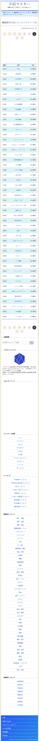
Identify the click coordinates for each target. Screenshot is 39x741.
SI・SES (20, 545)
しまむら (20, 451)
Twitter (5, 735)
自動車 (20, 555)
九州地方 (20, 705)
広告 (20, 542)
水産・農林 (20, 612)
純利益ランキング (20, 493)
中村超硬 (18, 311)
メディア (20, 538)
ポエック (18, 246)
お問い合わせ (6, 721)
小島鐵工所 (18, 276)
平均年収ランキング (20, 479)
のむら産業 (18, 185)
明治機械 (18, 109)
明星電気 (18, 74)
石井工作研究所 (18, 215)
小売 (20, 666)
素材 (20, 633)
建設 (20, 656)
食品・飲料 (20, 609)
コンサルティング (20, 589)
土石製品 (20, 626)
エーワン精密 (18, 286)
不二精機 (18, 261)
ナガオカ (18, 226)
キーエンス (20, 468)
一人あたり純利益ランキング (20, 496)
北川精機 (18, 165)
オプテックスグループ (18, 306)
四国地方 (20, 701)
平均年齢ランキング (20, 503)
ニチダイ (18, 99)
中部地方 (20, 698)
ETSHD (18, 180)
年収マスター (19, 3)
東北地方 (20, 684)
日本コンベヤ (18, 200)
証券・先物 (20, 521)
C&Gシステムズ (18, 241)
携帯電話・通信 (20, 548)
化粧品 (20, 575)
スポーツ (20, 582)
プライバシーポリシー (9, 725)
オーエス (18, 94)
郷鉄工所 (18, 210)
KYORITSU (18, 301)
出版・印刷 (20, 552)
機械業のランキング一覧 (21, 12)
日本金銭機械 (18, 104)
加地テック (18, 114)
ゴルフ (20, 606)
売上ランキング (20, 486)
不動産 (20, 659)
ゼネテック (18, 135)
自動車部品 (20, 562)
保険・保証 (20, 525)
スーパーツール (18, 140)
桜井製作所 (18, 220)
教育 (20, 565)
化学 (20, 619)
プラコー (18, 256)
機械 (20, 558)
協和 (18, 231)
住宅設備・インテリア (20, 663)
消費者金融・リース (20, 528)
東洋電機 (18, 119)
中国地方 (20, 688)
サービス (20, 602)
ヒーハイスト (18, 271)
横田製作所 (18, 296)
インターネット (20, 531)
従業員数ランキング (20, 500)
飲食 (20, 592)
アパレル (20, 569)
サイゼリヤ (20, 448)
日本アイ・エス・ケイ (18, 150)
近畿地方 (20, 691)
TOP (3, 718)
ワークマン (20, 441)
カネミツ (18, 129)
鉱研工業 (18, 84)
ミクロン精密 (18, 170)
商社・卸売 (20, 670)
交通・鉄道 (20, 649)
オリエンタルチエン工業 (18, 205)
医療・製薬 (20, 572)
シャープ (20, 464)
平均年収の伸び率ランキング (20, 483)
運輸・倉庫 (20, 653)
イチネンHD (18, 155)
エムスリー (20, 461)
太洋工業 (18, 236)
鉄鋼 (20, 622)
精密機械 (20, 643)
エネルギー (20, 616)
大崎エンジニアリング (18, 291)
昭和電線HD (18, 266)
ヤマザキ (18, 281)
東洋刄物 (18, 175)
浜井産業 (18, 79)
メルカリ (20, 444)
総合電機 (20, 636)
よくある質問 (6, 728)
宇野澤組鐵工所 (18, 160)
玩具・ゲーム (20, 579)
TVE (18, 69)
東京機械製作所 (18, 124)
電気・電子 (20, 639)
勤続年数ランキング (20, 506)
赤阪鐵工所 (18, 89)
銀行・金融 (20, 518)
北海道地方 (20, 681)
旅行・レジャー (20, 595)
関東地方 (20, 695)
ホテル (20, 599)
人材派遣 (20, 585)
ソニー (20, 437)
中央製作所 (18, 251)
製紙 (20, 629)
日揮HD (18, 190)
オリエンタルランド (20, 458)
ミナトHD (18, 316)
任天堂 (20, 454)
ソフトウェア (20, 535)
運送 (20, 646)
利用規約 (5, 732)
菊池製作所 (18, 195)
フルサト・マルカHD (18, 145)
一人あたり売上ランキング (20, 490)
